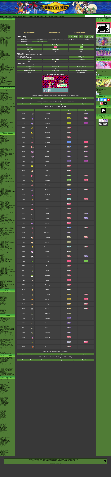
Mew (47, 208)
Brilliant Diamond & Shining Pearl (7, 153)
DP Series (2, 305)
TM (81, 36)
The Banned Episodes (5, 109)
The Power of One (4, 320)
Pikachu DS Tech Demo (5, 250)
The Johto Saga (3, 95)
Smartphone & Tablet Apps (6, 281)
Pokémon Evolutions (4, 114)
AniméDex (2, 91)
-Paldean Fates (3, 404)
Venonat (47, 118)
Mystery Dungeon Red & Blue (6, 248)
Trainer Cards (3, 383)
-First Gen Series (3, 418)
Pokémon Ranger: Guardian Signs (7, 220)
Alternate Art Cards (4, 385)
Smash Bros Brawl (4, 235)
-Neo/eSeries (3, 417)
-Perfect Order (3, 389)
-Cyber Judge (3, 449)
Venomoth (47, 123)
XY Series (2, 311)
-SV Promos (2, 422)
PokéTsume (2, 131)
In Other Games (3, 276)
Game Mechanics (4, 58)
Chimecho (47, 337)
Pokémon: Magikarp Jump (5, 173)
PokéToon (2, 118)
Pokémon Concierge (4, 125)
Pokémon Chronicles (4, 107)
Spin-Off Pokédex (4, 53)
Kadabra (47, 132)
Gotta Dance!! (3, 362)
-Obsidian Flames (4, 408)
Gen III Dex (40, 41)
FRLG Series (3, 303)
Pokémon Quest (3, 177)
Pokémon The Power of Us (6, 348)
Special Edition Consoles (5, 279)
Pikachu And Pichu (4, 359)
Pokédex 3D (2, 209)
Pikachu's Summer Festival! (6, 363)
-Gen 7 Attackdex (4, 46)
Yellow (1, 265)
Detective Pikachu (4, 176)
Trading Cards (8, 378)
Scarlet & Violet (3, 138)
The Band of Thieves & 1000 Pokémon (6, 188)
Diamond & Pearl (3, 217)
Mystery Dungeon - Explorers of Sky (7, 229)
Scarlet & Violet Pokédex (51, 16)
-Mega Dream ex (3, 430)
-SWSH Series (3, 411)
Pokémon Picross (4, 192)
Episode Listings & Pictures (6, 90)
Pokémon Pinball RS (4, 246)
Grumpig (47, 285)
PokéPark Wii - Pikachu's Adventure (5, 225)
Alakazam (47, 137)
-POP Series (3, 426)
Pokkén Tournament (4, 194)
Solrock (47, 299)
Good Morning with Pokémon (6, 122)
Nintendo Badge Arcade (5, 197)
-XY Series (2, 413)
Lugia (47, 256)
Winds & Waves (3, 136)
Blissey (47, 251)
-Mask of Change (4, 445)
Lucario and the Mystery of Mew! (7, 328)
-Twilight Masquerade (4, 402)
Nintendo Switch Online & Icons (7, 284)
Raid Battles (2, 386)
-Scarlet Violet (3, 410)
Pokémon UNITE (3, 147)
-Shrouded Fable (3, 401)
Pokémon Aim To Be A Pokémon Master (7, 105)
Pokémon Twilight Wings (5, 113)
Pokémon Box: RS (4, 245)
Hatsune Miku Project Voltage (6, 69)
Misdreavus (47, 232)
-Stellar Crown (3, 400)
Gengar (47, 161)
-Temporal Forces (4, 403)
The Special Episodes (5, 108)
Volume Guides (3, 298)
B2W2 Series (3, 310)
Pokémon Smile (3, 161)
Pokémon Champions (4, 140)
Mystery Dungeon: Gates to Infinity (7, 205)
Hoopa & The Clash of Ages (6, 344)
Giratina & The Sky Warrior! (6, 332)
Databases (7, 19)
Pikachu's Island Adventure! (6, 366)
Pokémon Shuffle (3, 189)
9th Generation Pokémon (5, 83)
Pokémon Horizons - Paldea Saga (7, 106)
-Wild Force (2, 448)
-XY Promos (2, 425)
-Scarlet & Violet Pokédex (5, 37)
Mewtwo (47, 204)
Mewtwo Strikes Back (4, 319)
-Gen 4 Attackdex (4, 43)
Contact (20, 16)
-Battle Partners (3, 439)
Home (9, 16)
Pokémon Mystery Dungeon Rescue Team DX (6, 159)
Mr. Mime (47, 194)
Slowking (47, 227)
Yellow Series (3, 300)
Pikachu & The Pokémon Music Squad (7, 375)
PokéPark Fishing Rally (5, 252)
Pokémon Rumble (4, 221)
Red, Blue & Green (4, 263)
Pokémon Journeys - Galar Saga (7, 103)
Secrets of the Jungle (4, 351)
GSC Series (2, 301)
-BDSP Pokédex (3, 34)
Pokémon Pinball (3, 268)
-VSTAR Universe (4, 450)
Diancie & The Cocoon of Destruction (5, 343)
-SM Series (2, 412)
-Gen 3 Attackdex (4, 42)
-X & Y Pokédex (3, 29)
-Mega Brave (3, 432)
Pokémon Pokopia (4, 141)
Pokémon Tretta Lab (4, 203)
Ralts (47, 266)
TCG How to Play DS (4, 214)
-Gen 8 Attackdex (4, 48)
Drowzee (47, 166)
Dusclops (47, 332)
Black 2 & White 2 (4, 201)
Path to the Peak (3, 119)
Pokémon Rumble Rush (5, 174)
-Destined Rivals (3, 396)
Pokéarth (61, 16)
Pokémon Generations (5, 112)
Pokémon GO (3, 143)
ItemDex (2, 50)
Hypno (47, 170)
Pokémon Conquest (4, 206)
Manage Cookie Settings (71, 459)
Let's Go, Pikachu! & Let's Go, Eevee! (6, 170)
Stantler (47, 242)
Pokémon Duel (3, 195)
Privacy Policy (60, 459)
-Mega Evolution (3, 392)
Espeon (47, 223)
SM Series (2, 313)
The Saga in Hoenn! (4, 96)
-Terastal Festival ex (4, 440)
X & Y (1, 180)
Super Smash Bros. (4, 272)
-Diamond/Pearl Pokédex (5, 27)
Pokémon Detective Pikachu (6, 353)
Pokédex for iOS (3, 215)
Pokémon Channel (4, 244)
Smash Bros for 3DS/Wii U (6, 196)
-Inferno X (2, 431)
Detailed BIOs (3, 296)
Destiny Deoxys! (3, 327)
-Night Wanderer (3, 444)
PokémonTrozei (3, 249)
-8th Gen (2, 63)
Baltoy (47, 304)
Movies (8, 315)
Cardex (1, 56)
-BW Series (2, 414)
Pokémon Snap (3, 267)
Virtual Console (3, 278)
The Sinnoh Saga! (4, 98)
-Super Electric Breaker (5, 441)
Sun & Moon (3, 167)
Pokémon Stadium (4, 270)
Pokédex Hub (32, 16)
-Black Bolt (2, 393)
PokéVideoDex (3, 121)
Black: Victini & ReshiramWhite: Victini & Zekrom (7, 336)
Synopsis (98, 92)
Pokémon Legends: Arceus (6, 154)
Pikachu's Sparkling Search (6, 369)
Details (70, 36)
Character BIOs (3, 295)
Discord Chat (3, 80)
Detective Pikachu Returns (6, 149)
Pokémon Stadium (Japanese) (6, 269)
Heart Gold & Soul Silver (5, 219)
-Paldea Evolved (3, 409)
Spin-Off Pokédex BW (5, 55)
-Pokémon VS (3, 451)
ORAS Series (3, 312)
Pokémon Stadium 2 (4, 258)
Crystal (1, 257)
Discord (25, 16)
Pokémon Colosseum (4, 241)
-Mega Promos (3, 421)
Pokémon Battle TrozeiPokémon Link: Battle (7, 184)
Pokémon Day (3, 74)
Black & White (3, 200)
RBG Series (2, 299)
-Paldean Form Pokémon (5, 85)
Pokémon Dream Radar (5, 202)
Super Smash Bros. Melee (5, 261)
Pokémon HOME (3, 155)
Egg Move (91, 36)
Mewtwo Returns (3, 323)
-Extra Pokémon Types (5, 382)
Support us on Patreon (55, 463)
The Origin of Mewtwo (5, 318)
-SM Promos (3, 424)
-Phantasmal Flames (4, 391)
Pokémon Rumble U (4, 204)
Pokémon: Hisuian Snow (5, 115)
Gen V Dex (86, 39)
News (1, 21)
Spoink (47, 280)
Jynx (47, 199)
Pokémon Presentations (5, 75)
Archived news (3, 22)
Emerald (2, 240)
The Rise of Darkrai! (4, 331)
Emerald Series (3, 304)
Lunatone (47, 294)
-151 (1, 406)
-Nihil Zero (2, 429)
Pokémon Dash (3, 243)
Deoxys (47, 346)
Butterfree (47, 113)
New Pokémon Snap (4, 163)
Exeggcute (47, 175)
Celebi (47, 261)
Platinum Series (3, 307)
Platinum (2, 218)
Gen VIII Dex (40, 39)
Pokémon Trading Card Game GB (7, 271)
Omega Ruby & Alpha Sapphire (7, 181)
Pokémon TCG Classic (5, 387)
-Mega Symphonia (4, 433)
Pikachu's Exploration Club (6, 367)
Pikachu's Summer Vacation (6, 357)
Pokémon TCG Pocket (5, 150)
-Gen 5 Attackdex (4, 44)
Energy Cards (3, 384)
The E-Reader (3, 253)
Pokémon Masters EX (5, 146)
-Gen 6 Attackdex (4, 45)
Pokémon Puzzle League (5, 266)
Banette (47, 323)
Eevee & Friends (3, 372)
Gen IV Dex (24, 41)
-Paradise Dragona (4, 442)
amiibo (1, 283)
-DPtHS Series (3, 415)
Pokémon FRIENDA (4, 288)
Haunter (47, 156)
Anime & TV (8, 88)
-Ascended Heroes (4, 390)
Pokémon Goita (3, 286)
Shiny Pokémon (3, 110)
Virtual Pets (2, 282)
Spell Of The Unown (4, 321)
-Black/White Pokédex (5, 28)
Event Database (3, 82)
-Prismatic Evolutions (4, 398)
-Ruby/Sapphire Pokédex (5, 26)
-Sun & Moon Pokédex (5, 30)
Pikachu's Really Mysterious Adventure (6, 371)
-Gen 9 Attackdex (4, 49)
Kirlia (47, 270)
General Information (4, 292)
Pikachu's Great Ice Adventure (6, 368)
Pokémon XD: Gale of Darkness (7, 242)
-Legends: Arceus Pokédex (6, 35)
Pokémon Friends (4, 142)
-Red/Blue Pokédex (4, 24)
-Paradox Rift (3, 405)
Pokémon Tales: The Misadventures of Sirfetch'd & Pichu (6, 127)
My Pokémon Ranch (4, 234)
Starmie (47, 189)
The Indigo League (4, 93)
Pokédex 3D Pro (3, 210)
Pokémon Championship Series (7, 67)
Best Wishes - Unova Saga (6, 99)
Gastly (47, 151)
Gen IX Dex (24, 39)
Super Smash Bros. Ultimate (6, 178)
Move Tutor (86, 36)
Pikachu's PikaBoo (4, 360)
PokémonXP (3, 68)
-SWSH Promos (3, 423)
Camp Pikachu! (3, 361)
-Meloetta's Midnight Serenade (6, 339)
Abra (47, 127)
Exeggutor (47, 180)
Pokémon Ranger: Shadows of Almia (6, 231)
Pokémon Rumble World (5, 190)
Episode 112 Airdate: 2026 (101, 89)
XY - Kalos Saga (3, 100)
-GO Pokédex (3, 36)
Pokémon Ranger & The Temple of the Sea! (7, 330)
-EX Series (2, 416)
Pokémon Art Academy (5, 186)
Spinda (47, 289)
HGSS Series (3, 308)
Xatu (47, 218)
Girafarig (47, 237)
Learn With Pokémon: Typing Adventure (6, 212)
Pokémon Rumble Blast (5, 208)
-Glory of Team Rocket (5, 437)
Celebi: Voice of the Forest (6, 324)
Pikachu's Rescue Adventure (6, 358)
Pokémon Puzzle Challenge (6, 259)
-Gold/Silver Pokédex (4, 25)
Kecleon (47, 313)
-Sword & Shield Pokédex (5, 32)
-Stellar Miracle (3, 443)
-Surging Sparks (3, 399)
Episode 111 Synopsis (101, 71)
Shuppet (47, 318)
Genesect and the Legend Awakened (5, 341)
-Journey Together (4, 397)
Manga (8, 291)
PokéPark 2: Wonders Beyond (6, 207)
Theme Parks (3, 78)
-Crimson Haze (3, 446)
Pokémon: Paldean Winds (5, 117)
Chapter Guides (3, 297)
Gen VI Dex (71, 39)
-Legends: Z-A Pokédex (5, 38)
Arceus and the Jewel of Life (6, 333)
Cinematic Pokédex (4, 57)
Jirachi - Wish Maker (4, 326)
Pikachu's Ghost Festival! (5, 364)
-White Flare (2, 395)
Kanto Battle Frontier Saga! (6, 97)
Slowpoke (47, 142)
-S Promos (2, 454)
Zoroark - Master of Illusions (6, 334)
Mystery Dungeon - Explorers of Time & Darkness (7, 233)
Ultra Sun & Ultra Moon (5, 168)
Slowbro (47, 147)
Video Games (7, 133)
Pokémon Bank (3, 182)
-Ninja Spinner (3, 428)
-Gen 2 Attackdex (4, 41)
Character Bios (3, 92)
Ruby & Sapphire (3, 237)
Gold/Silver (2, 256)
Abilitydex (2, 52)
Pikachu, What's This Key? (6, 373)
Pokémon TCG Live (4, 165)
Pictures (99, 75)
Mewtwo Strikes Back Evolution (7, 350)
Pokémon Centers (4, 66)
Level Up (75, 36)
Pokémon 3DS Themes (5, 280)
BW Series (2, 309)
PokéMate (2, 254)
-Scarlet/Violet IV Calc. (5, 59)
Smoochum (47, 246)
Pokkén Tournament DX (5, 175)
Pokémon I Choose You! (5, 347)
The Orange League (4, 94)
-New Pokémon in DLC (5, 84)
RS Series (2, 302)
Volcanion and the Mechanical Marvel (6, 346)
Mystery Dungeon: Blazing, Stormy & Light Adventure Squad (7, 223)
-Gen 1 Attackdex (4, 40)
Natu (47, 213)
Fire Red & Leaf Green (5, 239)
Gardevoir (47, 275)
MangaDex (2, 294)
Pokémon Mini (3, 260)
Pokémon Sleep (3, 148)
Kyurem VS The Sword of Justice (7, 338)
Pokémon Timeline (4, 65)
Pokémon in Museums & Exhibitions (5, 71)
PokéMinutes (3, 120)
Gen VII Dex (55, 39)
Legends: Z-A (3, 139)
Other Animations (4, 123)
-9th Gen (2, 62)
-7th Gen (2, 64)
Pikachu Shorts (7, 355)
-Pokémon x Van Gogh (5, 72)
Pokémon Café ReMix (5, 144)
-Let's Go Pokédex (4, 31)
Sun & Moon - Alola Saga (5, 101)
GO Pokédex (40, 16)
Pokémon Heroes (4, 325)
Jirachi (47, 342)
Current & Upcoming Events (6, 81)
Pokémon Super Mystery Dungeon (7, 191)
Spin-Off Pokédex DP (4, 54)
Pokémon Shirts (3, 77)
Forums (15, 16)
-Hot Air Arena (3, 438)
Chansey (47, 185)
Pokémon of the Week (5, 61)
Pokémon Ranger (4, 247)
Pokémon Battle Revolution (6, 227)
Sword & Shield (3, 152)
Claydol (47, 308)
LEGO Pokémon (3, 76)
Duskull (47, 327)
